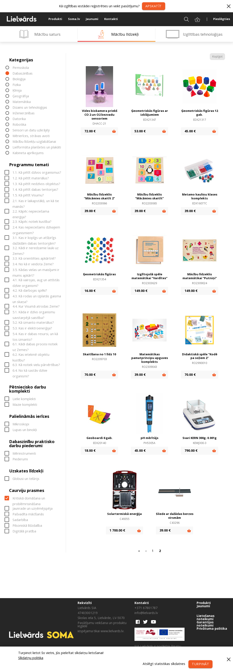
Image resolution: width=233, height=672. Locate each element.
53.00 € (140, 131)
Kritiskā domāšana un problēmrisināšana (29, 498)
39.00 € (90, 211)
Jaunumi (92, 19)
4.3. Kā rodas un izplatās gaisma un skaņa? (37, 296)
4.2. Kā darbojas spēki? (30, 290)
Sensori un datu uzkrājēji (31, 130)
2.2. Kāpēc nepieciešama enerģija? (31, 211)
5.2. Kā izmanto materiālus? (33, 322)
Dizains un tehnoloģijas (30, 107)
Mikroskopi (21, 424)
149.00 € (140, 290)
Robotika (19, 125)
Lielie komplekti (24, 399)
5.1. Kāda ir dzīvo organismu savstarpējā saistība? (34, 312)
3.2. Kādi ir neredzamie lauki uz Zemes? (35, 248)
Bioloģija (19, 79)
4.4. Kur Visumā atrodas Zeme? (36, 306)
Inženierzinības (24, 113)
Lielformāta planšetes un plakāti (37, 147)
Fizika (17, 85)
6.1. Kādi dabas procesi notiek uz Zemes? (35, 344)
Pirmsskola (21, 68)
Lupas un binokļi (25, 430)
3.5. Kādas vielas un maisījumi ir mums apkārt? (36, 270)
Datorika (19, 119)
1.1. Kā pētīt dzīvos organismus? (37, 173)
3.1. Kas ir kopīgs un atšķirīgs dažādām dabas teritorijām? (34, 238)
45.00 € (190, 131)
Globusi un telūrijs (26, 478)
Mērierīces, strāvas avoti (31, 136)
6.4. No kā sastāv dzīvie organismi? (30, 371)
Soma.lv (74, 19)
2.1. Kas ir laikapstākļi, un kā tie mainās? (36, 201)
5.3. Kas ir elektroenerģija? (32, 328)
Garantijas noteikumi (205, 624)
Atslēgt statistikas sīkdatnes (163, 664)
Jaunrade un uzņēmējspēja (33, 509)
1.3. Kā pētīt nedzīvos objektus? (36, 184)
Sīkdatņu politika (30, 658)
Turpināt (200, 664)
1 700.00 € (117, 530)
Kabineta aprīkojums (28, 153)
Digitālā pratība (24, 531)
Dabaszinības (23, 73)
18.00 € (90, 450)
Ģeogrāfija (21, 96)
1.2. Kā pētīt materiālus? (31, 178)
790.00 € (191, 450)
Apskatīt (153, 6)
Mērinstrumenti (24, 453)
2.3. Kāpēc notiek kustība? (32, 222)
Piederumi (20, 459)
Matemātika (22, 102)
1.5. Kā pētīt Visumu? (28, 195)
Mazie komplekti (25, 404)
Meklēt (183, 19)
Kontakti (111, 19)
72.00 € (90, 131)
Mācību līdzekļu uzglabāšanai (34, 142)
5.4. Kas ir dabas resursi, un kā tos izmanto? (35, 334)
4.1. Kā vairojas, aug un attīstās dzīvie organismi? (36, 280)
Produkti (55, 19)
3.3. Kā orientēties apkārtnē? (34, 258)
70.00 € (90, 374)
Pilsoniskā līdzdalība (27, 526)
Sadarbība (20, 520)
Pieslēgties (221, 19)
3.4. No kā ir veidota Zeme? (33, 264)
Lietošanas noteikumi (206, 617)
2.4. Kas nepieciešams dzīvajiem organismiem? (36, 227)
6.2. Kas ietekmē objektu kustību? (31, 354)
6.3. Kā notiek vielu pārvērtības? (36, 365)
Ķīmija (17, 90)
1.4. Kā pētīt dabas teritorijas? (35, 190)
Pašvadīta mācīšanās (28, 514)
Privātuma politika (212, 628)
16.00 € (90, 290)
